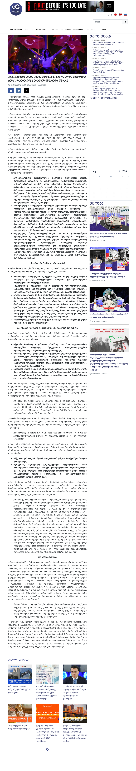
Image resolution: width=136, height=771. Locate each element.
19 (94, 193)
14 (107, 189)
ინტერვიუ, (32, 85)
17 (127, 189)
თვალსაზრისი (92, 29)
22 (114, 193)
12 (94, 189)
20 (101, 193)
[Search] (107, 21)
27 (101, 197)
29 (114, 197)
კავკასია (29, 29)
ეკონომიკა (78, 29)
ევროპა (55, 29)
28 (107, 197)
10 (127, 185)
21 (107, 193)
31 (127, 197)
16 (121, 189)
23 (121, 193)
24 (127, 193)
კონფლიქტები (42, 29)
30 (121, 197)
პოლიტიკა (66, 29)
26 (94, 197)
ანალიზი (42, 85)
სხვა (104, 29)
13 (101, 189)
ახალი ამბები (16, 29)
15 (114, 189)
